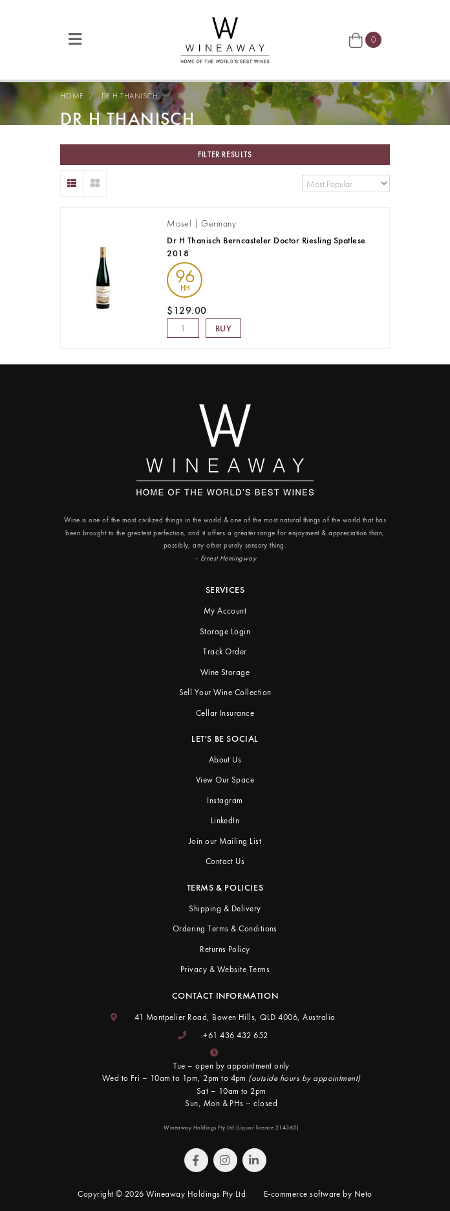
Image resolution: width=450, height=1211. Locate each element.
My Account (225, 610)
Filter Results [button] (225, 155)
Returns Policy (225, 949)
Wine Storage (225, 672)
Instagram (224, 800)
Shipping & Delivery (225, 908)
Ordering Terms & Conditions (225, 928)
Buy (223, 328)
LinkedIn (225, 820)
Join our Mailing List (225, 841)
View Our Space (225, 779)
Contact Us (225, 861)
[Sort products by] (346, 183)
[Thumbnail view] (95, 183)
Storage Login (225, 631)
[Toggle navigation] (75, 39)
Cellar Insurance (225, 712)
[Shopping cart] (365, 39)
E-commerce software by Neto (318, 1193)
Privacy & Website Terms (225, 969)
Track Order (224, 651)
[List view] (72, 183)
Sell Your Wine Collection (225, 692)
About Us (225, 759)
